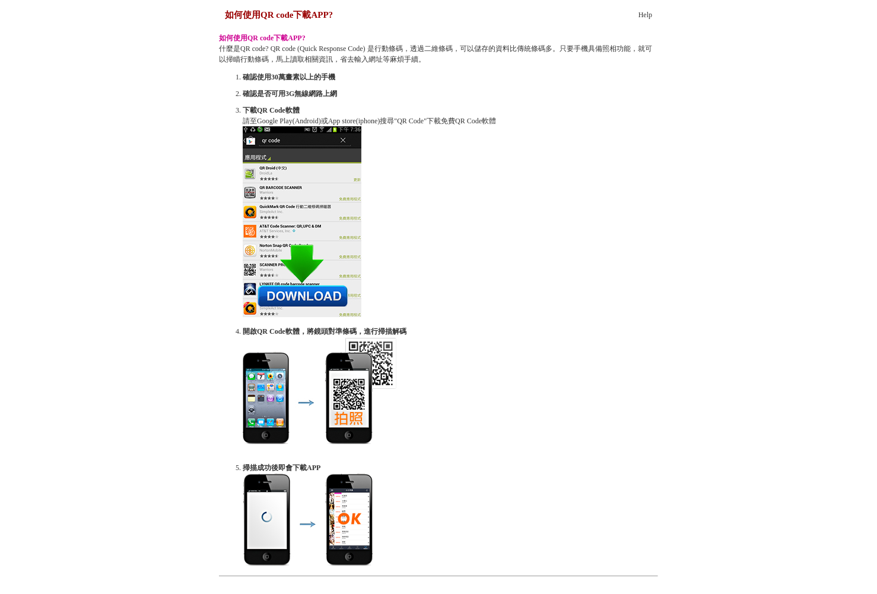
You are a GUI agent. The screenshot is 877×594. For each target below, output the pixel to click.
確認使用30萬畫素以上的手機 (289, 77)
